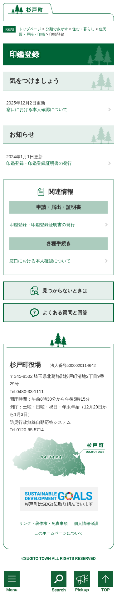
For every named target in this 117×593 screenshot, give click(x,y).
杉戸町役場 (25, 364)
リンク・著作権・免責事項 (43, 523)
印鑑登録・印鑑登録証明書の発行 (39, 163)
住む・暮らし (83, 29)
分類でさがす (57, 29)
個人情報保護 (86, 523)
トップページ (30, 29)
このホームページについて (58, 533)
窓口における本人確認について (36, 109)
